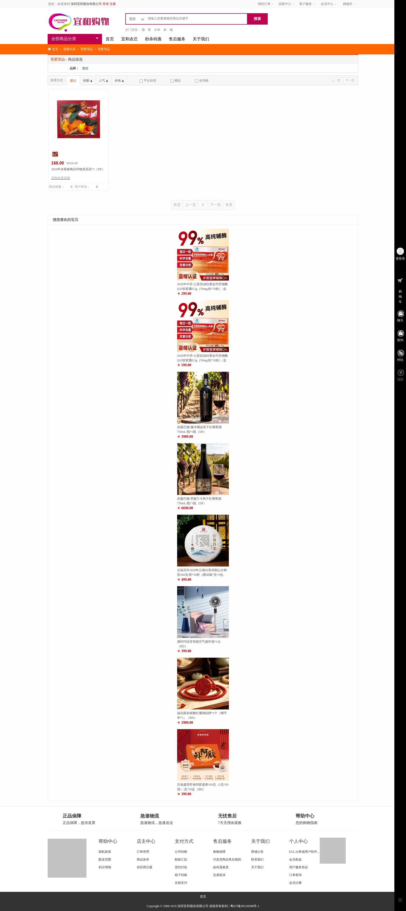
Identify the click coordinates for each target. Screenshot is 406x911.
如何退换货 (221, 867)
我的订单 (264, 4)
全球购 (201, 80)
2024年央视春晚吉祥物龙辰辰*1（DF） (78, 169)
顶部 (400, 379)
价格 (119, 80)
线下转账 (181, 875)
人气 (103, 80)
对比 (400, 360)
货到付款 (181, 867)
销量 (87, 80)
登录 (106, 4)
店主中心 (146, 841)
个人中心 (298, 841)
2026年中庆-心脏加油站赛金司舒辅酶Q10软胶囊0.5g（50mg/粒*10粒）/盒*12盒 (202, 288)
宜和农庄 (129, 39)
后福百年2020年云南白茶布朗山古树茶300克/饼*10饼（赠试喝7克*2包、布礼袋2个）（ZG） (202, 574)
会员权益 (295, 859)
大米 (157, 30)
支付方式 (184, 841)
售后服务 (177, 39)
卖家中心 (285, 4)
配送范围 (105, 859)
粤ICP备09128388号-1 (244, 906)
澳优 (85, 68)
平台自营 (148, 80)
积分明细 (105, 867)
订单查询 (295, 875)
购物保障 (219, 851)
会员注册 (295, 883)
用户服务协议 (298, 867)
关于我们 (201, 39)
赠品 (175, 80)
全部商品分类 (63, 39)
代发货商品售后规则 (227, 859)
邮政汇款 (181, 859)
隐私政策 (105, 851)
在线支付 (181, 883)
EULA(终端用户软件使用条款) (310, 851)
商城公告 (257, 851)
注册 (113, 4)
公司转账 (181, 851)
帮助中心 (108, 841)
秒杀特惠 (153, 39)
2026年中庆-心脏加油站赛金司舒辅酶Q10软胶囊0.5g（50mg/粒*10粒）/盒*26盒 (202, 360)
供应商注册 (144, 867)
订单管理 (143, 851)
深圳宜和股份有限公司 (86, 4)
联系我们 (257, 859)
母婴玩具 (69, 49)
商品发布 (143, 859)
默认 (73, 80)
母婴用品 (87, 49)
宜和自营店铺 (60, 178)
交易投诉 (219, 875)
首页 (110, 39)
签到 (400, 340)
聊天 (400, 320)
